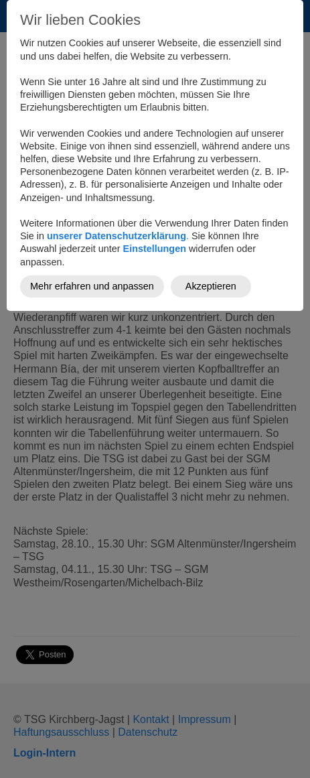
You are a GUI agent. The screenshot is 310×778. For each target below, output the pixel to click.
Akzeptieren (210, 286)
